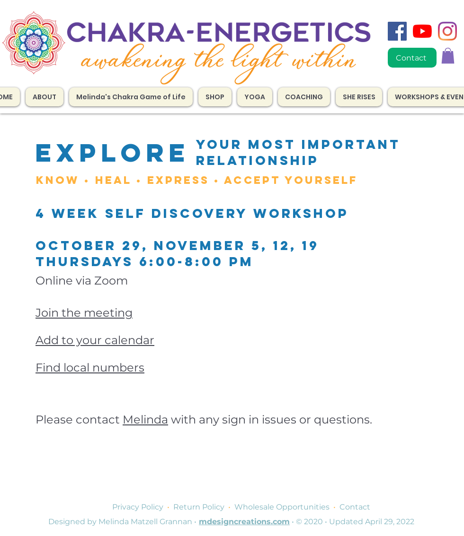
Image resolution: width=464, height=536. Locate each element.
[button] (304, 96)
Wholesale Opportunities (282, 506)
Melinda (145, 419)
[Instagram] (447, 31)
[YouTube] (422, 31)
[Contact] (412, 58)
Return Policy (198, 506)
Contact (354, 506)
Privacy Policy (137, 506)
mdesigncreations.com (244, 521)
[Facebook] (397, 31)
